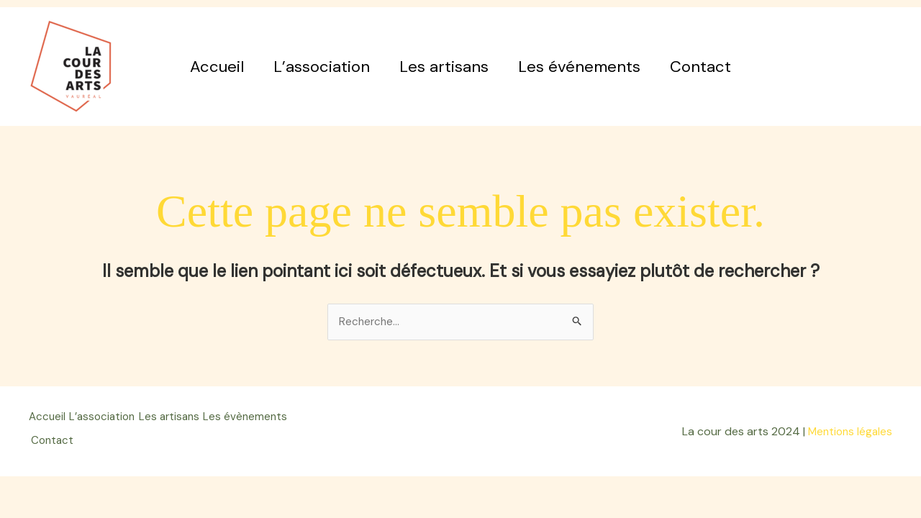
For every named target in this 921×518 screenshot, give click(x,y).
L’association (319, 66)
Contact (704, 66)
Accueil (213, 66)
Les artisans (444, 66)
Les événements (581, 66)
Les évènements (77, 438)
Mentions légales (848, 429)
